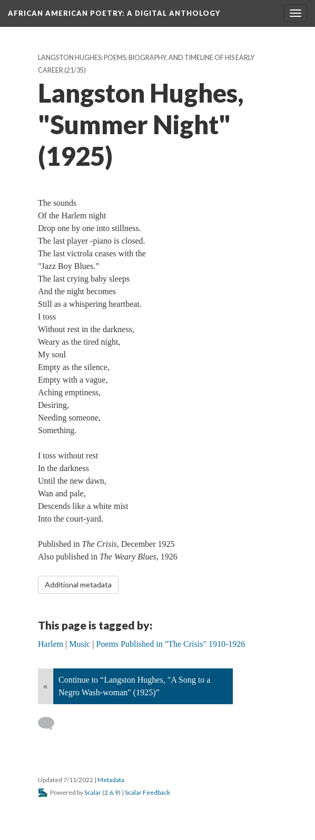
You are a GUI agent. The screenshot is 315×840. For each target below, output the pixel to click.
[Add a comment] (51, 724)
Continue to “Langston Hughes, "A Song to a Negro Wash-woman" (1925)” (134, 686)
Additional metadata (78, 584)
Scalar (92, 792)
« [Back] (45, 686)
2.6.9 (111, 792)
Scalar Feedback (147, 792)
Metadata (110, 780)
